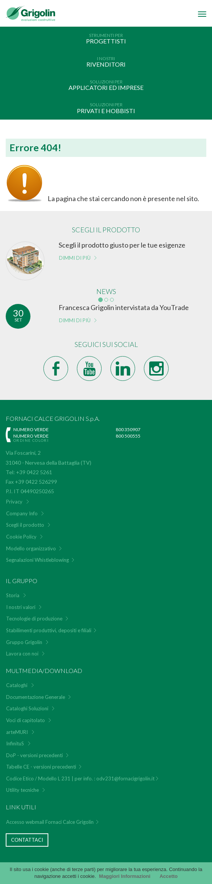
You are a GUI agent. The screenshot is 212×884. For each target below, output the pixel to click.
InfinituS (15, 743)
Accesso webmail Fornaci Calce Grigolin (50, 822)
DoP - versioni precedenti (34, 755)
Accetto (168, 876)
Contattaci (27, 840)
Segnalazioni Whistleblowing (37, 560)
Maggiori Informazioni (124, 876)
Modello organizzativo (31, 548)
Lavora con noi (22, 654)
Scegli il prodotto (25, 525)
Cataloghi (16, 685)
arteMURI (17, 732)
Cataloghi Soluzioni (27, 708)
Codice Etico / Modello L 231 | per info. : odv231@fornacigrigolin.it (80, 778)
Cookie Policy (21, 537)
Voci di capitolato (25, 720)
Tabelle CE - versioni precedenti (41, 767)
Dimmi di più (75, 258)
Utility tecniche (22, 790)
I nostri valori (20, 607)
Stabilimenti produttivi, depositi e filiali (48, 630)
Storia (12, 595)
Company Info (22, 513)
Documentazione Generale (35, 697)
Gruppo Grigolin (24, 642)
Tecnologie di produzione (34, 618)
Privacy (14, 502)
